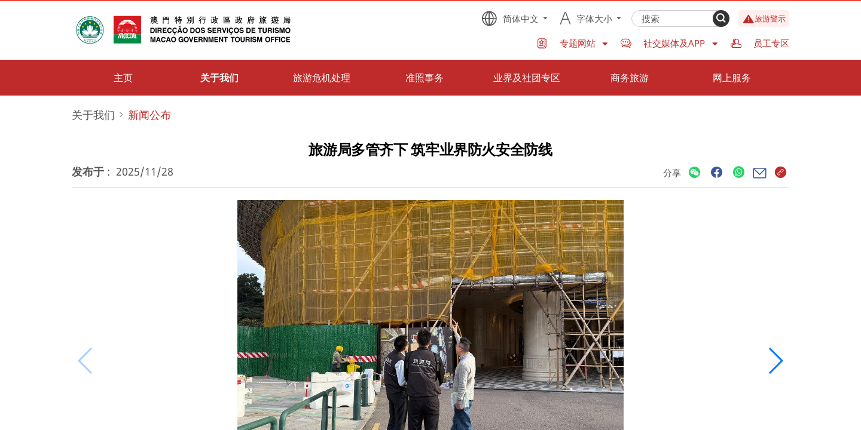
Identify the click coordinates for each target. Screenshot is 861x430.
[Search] (721, 18)
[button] (775, 361)
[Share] (694, 173)
